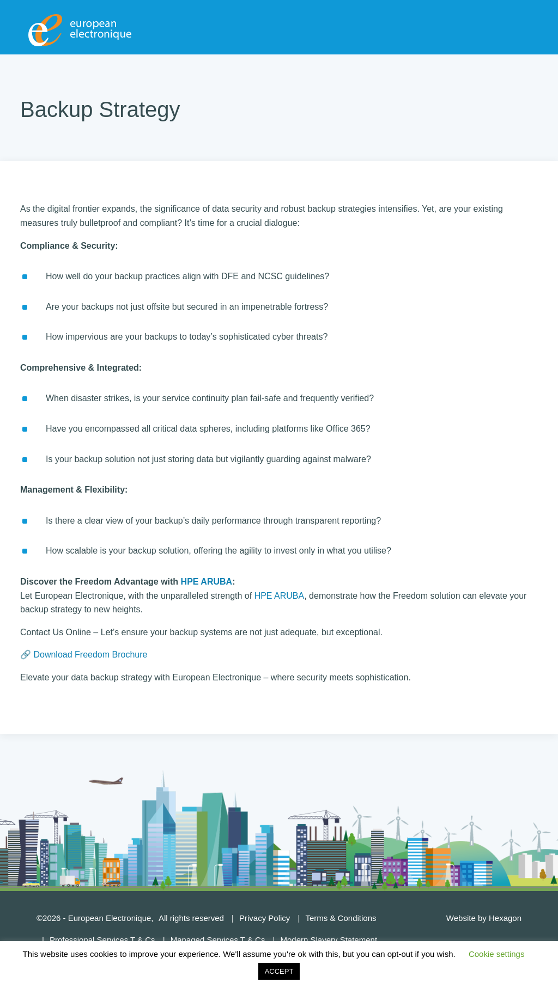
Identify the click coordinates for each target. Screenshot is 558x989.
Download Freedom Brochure (90, 654)
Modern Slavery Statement (328, 939)
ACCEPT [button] (279, 971)
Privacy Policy (264, 918)
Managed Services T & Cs (218, 939)
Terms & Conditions (340, 918)
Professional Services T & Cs (102, 939)
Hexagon (505, 918)
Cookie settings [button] (497, 954)
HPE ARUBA (207, 581)
